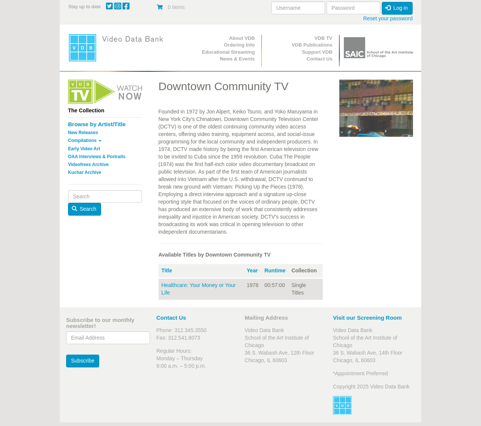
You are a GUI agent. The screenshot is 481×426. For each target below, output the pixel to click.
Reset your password (388, 18)
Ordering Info (239, 45)
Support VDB (317, 52)
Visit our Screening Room (367, 317)
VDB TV (324, 38)
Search (84, 209)
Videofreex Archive (88, 164)
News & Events (237, 59)
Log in (396, 8)
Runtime (275, 270)
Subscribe (82, 361)
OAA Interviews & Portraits (97, 156)
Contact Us (320, 59)
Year (252, 270)
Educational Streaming (228, 52)
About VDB (242, 38)
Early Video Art (84, 148)
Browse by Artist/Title (97, 124)
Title (167, 270)
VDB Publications (312, 45)
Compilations (84, 140)
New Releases (83, 132)
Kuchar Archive (84, 172)
